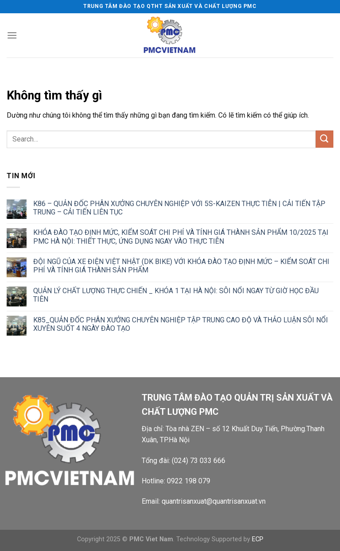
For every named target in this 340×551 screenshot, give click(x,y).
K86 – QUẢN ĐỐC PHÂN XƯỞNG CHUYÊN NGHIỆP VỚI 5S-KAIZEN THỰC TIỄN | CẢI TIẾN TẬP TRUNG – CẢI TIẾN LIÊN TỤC (179, 207)
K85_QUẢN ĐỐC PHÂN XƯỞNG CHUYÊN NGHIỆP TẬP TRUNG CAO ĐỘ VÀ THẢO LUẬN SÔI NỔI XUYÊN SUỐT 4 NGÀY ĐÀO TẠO (180, 324)
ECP (257, 539)
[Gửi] (324, 139)
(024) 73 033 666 (198, 460)
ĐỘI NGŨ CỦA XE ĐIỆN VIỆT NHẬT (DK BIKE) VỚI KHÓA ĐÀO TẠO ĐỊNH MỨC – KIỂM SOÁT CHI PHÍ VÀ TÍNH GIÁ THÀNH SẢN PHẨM (181, 265)
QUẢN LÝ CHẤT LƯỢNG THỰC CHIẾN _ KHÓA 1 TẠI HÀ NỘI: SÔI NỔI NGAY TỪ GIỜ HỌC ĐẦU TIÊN (176, 295)
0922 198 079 (188, 481)
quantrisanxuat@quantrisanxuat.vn (214, 501)
